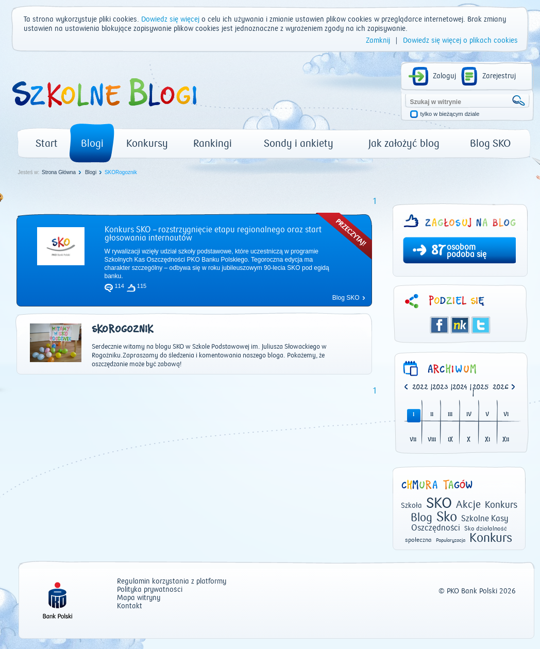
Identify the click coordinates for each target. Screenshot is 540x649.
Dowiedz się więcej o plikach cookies (460, 41)
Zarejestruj (499, 76)
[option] (503, 388)
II (431, 415)
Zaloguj (444, 76)
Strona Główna (59, 172)
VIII (432, 440)
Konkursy (147, 143)
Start (47, 143)
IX (450, 440)
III (450, 415)
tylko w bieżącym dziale (450, 114)
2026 (501, 387)
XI (487, 440)
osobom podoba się (466, 251)
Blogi (92, 143)
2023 (440, 387)
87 (438, 251)
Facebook (439, 325)
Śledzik (460, 325)
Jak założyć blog (404, 143)
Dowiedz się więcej (170, 19)
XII (505, 440)
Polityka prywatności (149, 590)
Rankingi (212, 143)
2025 (480, 387)
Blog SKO (490, 143)
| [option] (422, 388)
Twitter (481, 325)
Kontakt (129, 606)
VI (506, 415)
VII (413, 440)
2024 (459, 387)
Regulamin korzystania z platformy (171, 582)
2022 (420, 387)
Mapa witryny (138, 598)
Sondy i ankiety (298, 143)
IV (468, 415)
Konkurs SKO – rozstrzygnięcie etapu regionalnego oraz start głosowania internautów (213, 234)
